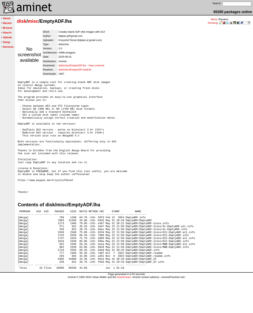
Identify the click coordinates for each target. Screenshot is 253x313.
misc (33, 21)
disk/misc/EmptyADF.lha (72, 65)
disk (21, 21)
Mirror (214, 19)
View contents (96, 65)
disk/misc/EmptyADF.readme (75, 69)
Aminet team (124, 311)
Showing (213, 22)
